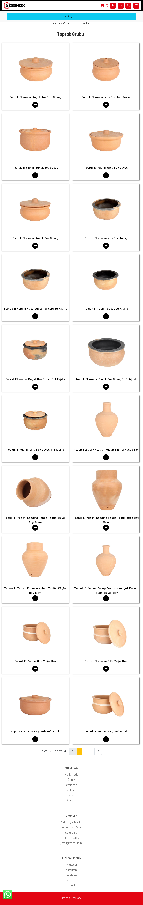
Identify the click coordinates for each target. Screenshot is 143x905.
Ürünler (71, 780)
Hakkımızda (71, 775)
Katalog (71, 790)
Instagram (71, 870)
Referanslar (71, 785)
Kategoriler (71, 16)
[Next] (98, 751)
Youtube (72, 880)
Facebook (71, 875)
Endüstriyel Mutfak (72, 822)
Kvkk (71, 795)
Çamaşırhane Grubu (71, 843)
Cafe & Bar (71, 833)
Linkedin (71, 886)
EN (120, 5)
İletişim (71, 801)
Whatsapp (71, 865)
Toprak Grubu (82, 23)
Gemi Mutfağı (72, 838)
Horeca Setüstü (61, 23)
